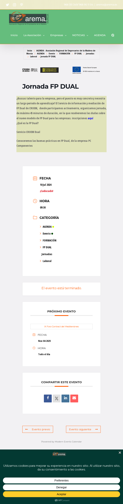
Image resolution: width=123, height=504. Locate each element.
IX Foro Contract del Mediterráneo (61, 326)
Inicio (30, 50)
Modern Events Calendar (68, 441)
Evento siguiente (84, 429)
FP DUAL (78, 53)
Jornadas (90, 53)
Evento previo (37, 429)
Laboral (33, 56)
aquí (90, 118)
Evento (52, 53)
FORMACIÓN (64, 53)
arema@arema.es (106, 4)
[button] (113, 35)
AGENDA (40, 53)
